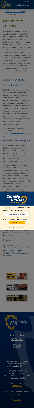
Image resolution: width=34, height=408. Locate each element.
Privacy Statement (26, 219)
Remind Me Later (21, 227)
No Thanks (11, 227)
